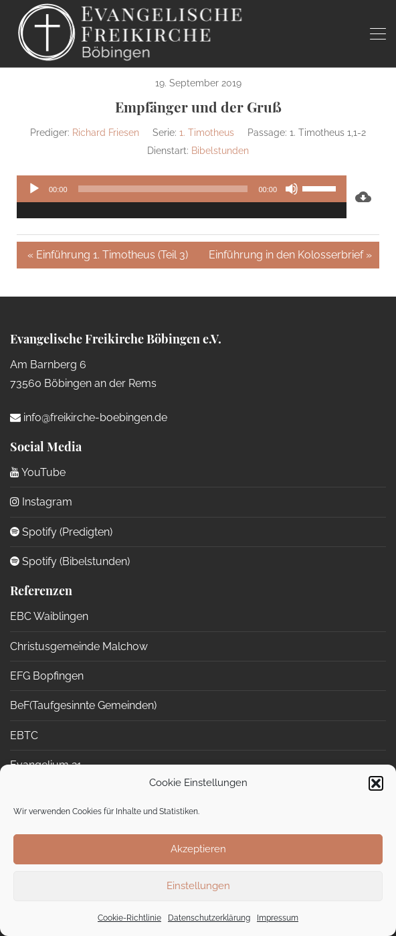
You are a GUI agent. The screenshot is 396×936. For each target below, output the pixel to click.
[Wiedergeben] (34, 189)
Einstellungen (198, 886)
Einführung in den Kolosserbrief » (290, 254)
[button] (376, 783)
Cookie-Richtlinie (129, 918)
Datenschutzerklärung (209, 918)
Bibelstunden (220, 150)
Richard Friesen (105, 132)
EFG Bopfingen (47, 676)
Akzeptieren (198, 849)
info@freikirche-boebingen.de (88, 417)
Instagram (41, 501)
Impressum (277, 918)
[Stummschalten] (291, 189)
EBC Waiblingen (49, 616)
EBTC (24, 735)
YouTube (38, 472)
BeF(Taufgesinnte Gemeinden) (83, 705)
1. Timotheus (206, 132)
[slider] (163, 188)
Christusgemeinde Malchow (79, 646)
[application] (181, 196)
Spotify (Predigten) (61, 532)
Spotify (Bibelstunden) (70, 561)
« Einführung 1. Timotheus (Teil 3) (107, 254)
